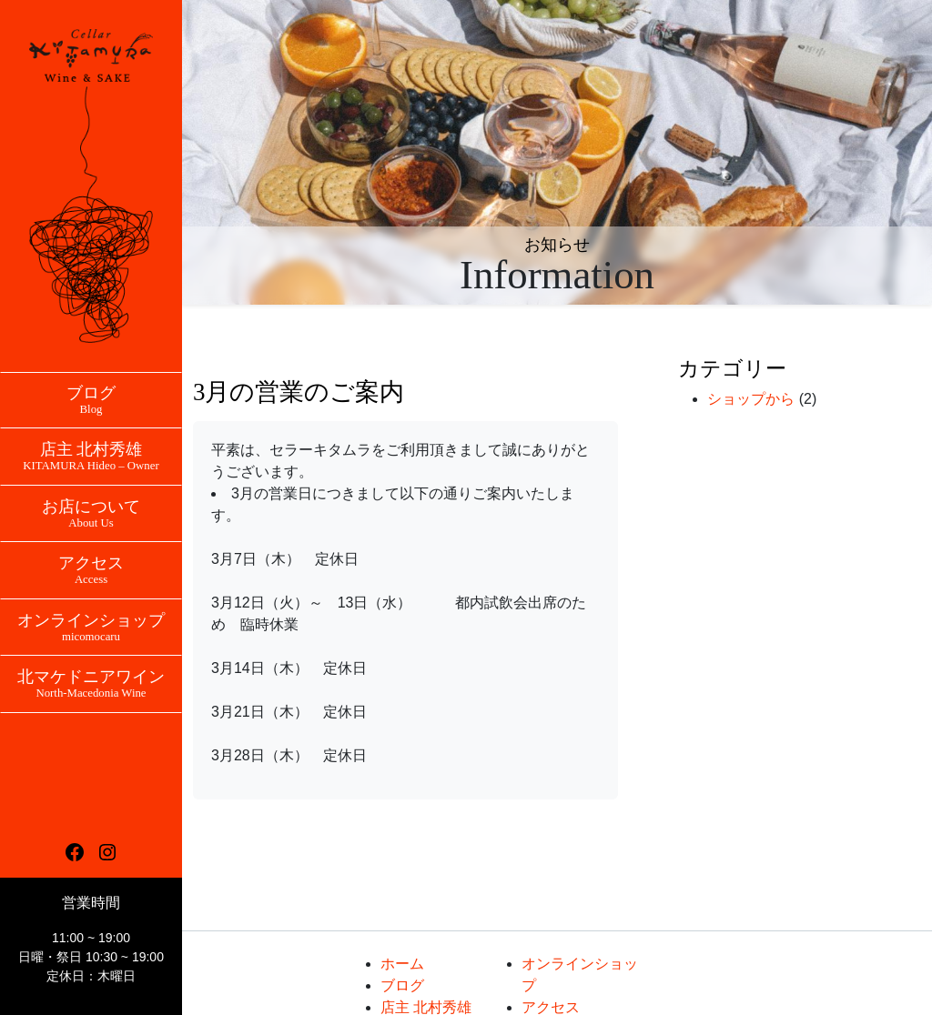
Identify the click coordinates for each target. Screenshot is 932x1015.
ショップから (751, 399)
